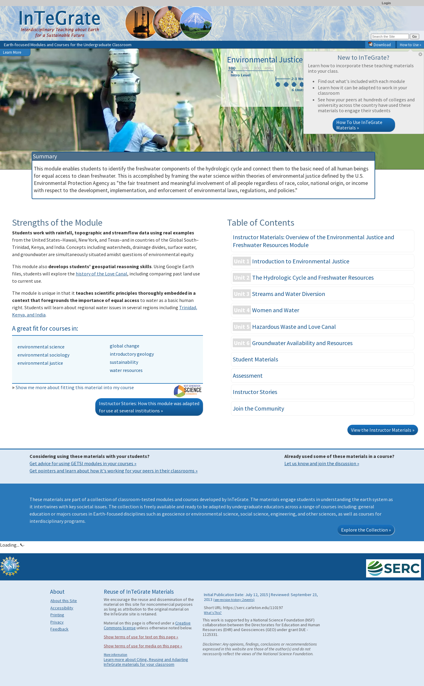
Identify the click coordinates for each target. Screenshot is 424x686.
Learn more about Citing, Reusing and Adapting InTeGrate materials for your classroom (146, 662)
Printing (57, 615)
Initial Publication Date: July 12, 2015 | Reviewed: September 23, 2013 (261, 597)
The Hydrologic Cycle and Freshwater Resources (303, 277)
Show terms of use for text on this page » (141, 637)
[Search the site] (390, 36)
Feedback (59, 629)
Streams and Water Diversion (279, 293)
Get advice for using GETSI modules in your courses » (83, 463)
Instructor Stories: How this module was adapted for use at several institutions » (149, 407)
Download (379, 44)
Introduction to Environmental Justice (291, 261)
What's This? (213, 613)
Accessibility (61, 608)
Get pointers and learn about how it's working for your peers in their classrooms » (114, 471)
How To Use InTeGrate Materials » (359, 125)
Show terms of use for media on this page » (143, 646)
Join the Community (258, 408)
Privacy (57, 622)
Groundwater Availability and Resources (293, 342)
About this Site (63, 600)
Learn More (12, 52)
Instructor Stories (255, 391)
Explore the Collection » (366, 530)
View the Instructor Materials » (382, 430)
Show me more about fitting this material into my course (73, 387)
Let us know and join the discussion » (321, 463)
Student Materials (255, 359)
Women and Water (266, 310)
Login (386, 3)
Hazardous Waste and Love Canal (284, 326)
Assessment (248, 375)
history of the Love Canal (101, 274)
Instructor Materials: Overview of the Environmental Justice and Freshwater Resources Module (313, 241)
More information (115, 655)
